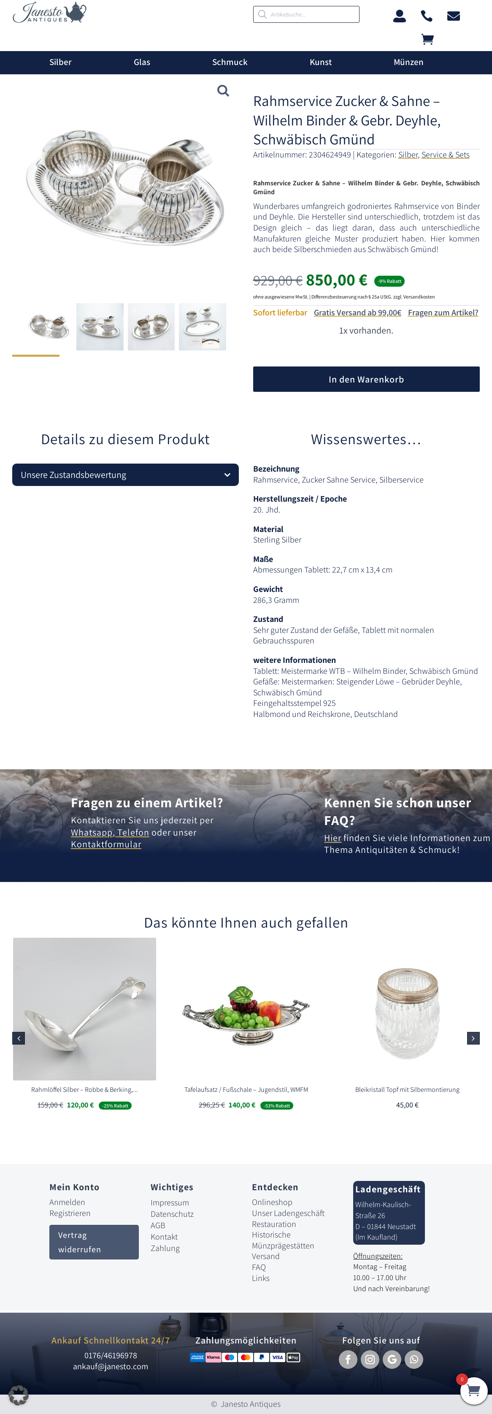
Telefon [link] (132, 832)
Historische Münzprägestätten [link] (283, 1240)
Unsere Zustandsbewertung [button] (73, 474)
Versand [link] (266, 1256)
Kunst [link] (321, 62)
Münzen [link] (409, 62)
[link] (49, 20)
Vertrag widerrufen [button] (79, 1242)
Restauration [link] (274, 1224)
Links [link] (261, 1278)
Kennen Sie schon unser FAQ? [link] (397, 811)
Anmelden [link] (67, 1202)
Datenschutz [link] (172, 1213)
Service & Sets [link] (446, 154)
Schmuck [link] (230, 62)
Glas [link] (142, 62)
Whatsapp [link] (92, 832)
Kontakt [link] (164, 1236)
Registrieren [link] (70, 1213)
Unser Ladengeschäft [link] (288, 1213)
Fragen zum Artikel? (443, 312)
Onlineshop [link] (272, 1202)
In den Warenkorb (366, 379)
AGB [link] (158, 1225)
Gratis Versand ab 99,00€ (357, 312)
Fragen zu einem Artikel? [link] (147, 802)
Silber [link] (60, 62)
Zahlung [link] (165, 1248)
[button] (473, 1038)
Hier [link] (332, 838)
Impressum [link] (170, 1202)
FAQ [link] (259, 1267)
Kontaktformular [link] (106, 844)
